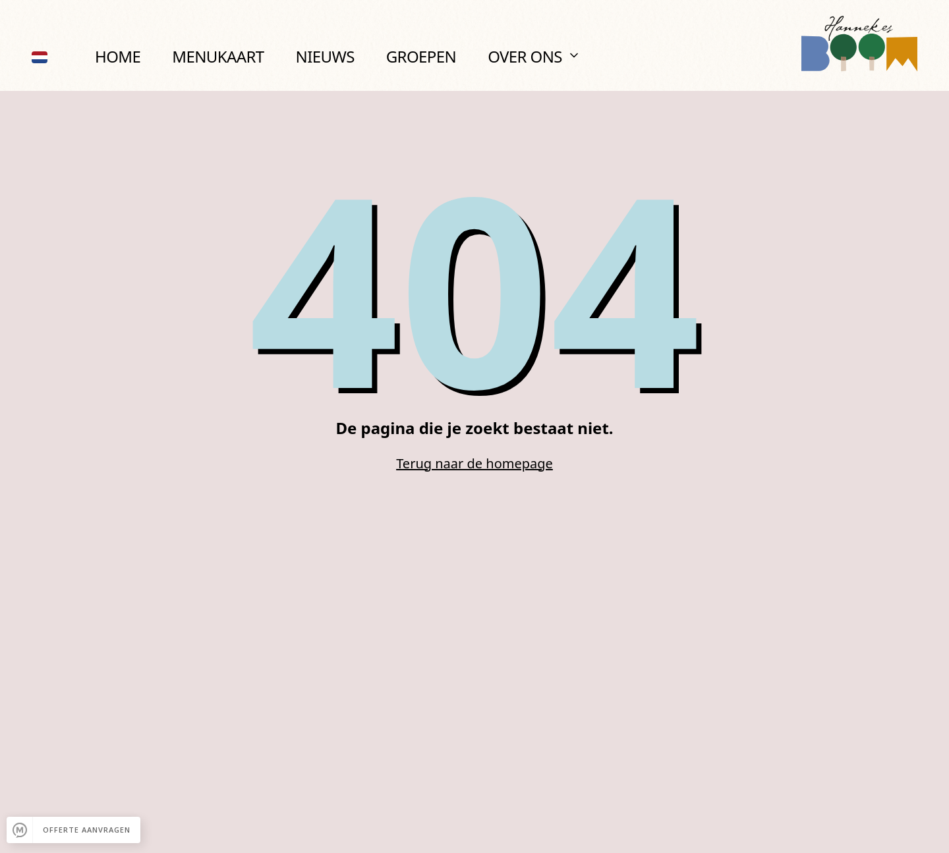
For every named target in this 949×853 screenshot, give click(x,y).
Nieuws (325, 56)
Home (117, 56)
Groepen (421, 56)
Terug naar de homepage (474, 463)
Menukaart (218, 56)
